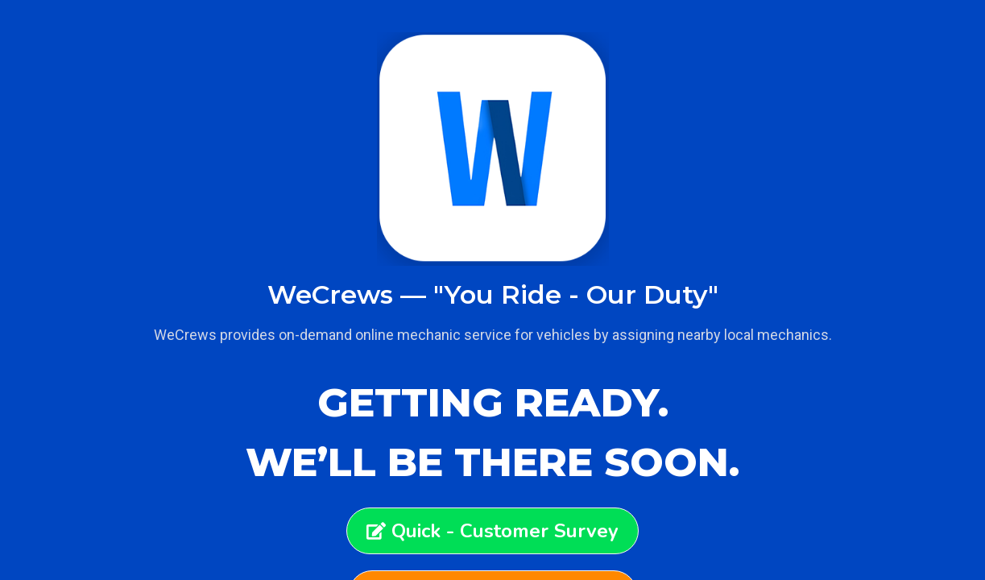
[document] (492, 290)
